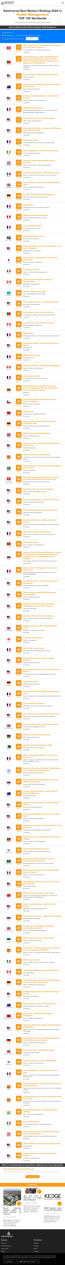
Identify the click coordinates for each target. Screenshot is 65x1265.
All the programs (9, 35)
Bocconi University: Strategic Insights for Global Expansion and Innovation (12, 1211)
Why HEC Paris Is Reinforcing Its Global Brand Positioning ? (32, 1198)
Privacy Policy (4, 1249)
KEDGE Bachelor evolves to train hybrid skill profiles (53, 1209)
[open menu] (62, 3)
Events (35, 1249)
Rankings (36, 1243)
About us (3, 1243)
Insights (36, 1246)
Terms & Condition (6, 1246)
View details (26, 52)
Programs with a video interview (14, 39)
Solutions (36, 1251)
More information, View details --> (34, 113)
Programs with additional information (29, 35)
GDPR (2, 1251)
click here (53, 1258)
